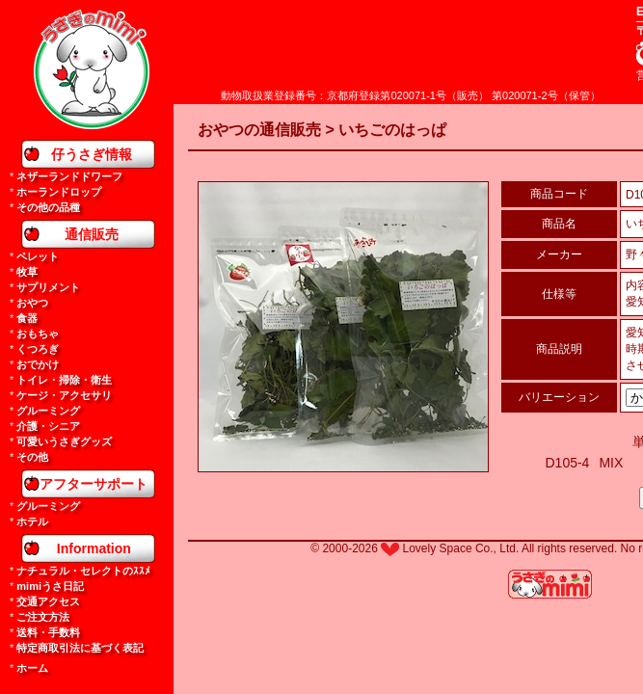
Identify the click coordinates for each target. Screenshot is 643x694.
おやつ (32, 302)
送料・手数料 (48, 632)
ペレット (37, 256)
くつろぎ (37, 349)
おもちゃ (37, 333)
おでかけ (37, 364)
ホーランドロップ (58, 192)
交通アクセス (48, 601)
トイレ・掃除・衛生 (64, 380)
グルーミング (48, 410)
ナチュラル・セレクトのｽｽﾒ (83, 570)
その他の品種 (48, 207)
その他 (32, 457)
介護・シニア (48, 426)
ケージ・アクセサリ (64, 395)
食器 (27, 318)
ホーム (32, 668)
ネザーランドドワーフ (69, 176)
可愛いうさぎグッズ (64, 441)
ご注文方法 (42, 617)
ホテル (32, 521)
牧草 (27, 272)
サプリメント (48, 287)
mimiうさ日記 (50, 586)
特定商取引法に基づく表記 (80, 648)
